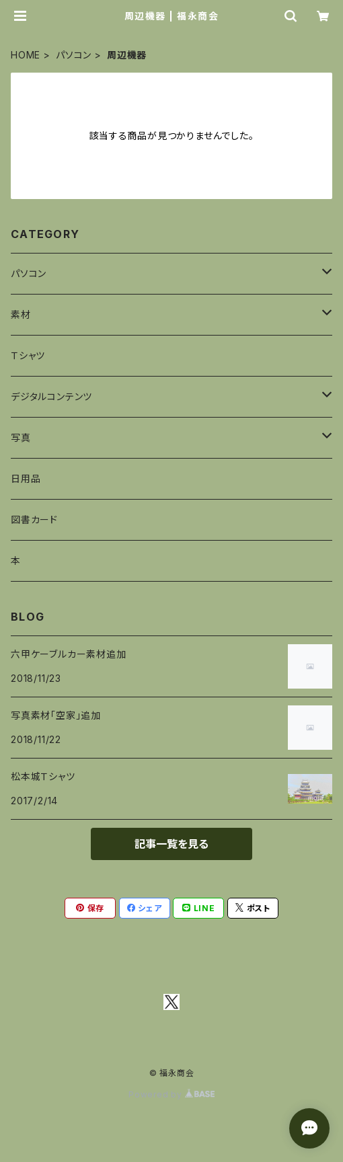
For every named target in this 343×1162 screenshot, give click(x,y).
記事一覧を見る (171, 844)
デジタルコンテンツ (51, 396)
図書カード (34, 519)
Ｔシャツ (28, 355)
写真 (21, 437)
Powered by (171, 1094)
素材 (21, 314)
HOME (25, 55)
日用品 (25, 478)
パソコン (73, 55)
